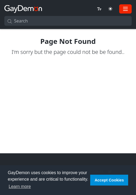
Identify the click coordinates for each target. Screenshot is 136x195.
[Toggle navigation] (125, 9)
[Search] (68, 21)
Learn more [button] (20, 186)
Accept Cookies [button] (109, 180)
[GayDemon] (23, 8)
